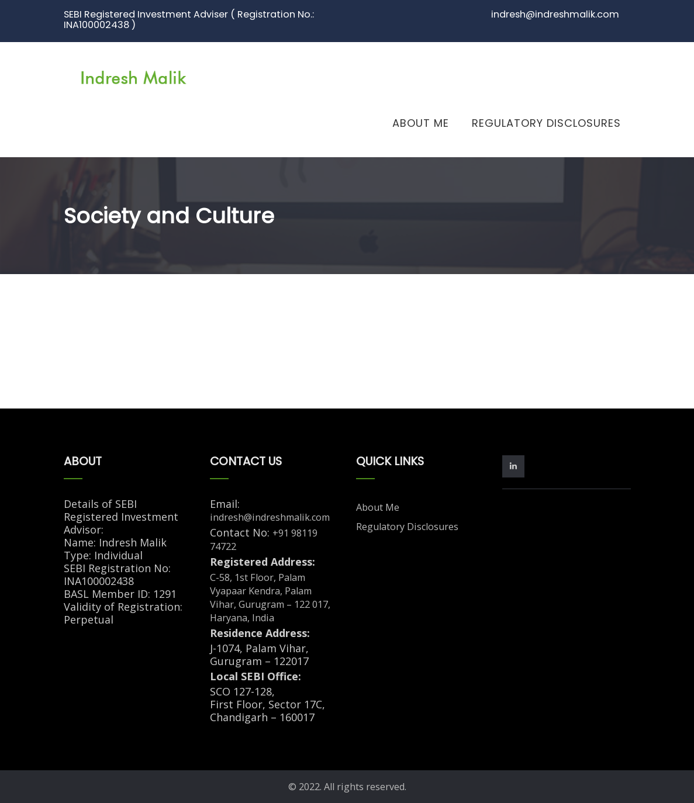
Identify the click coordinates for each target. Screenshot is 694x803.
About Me (420, 123)
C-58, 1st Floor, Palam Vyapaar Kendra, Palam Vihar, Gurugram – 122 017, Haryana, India (270, 597)
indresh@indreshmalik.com (270, 517)
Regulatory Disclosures (546, 123)
